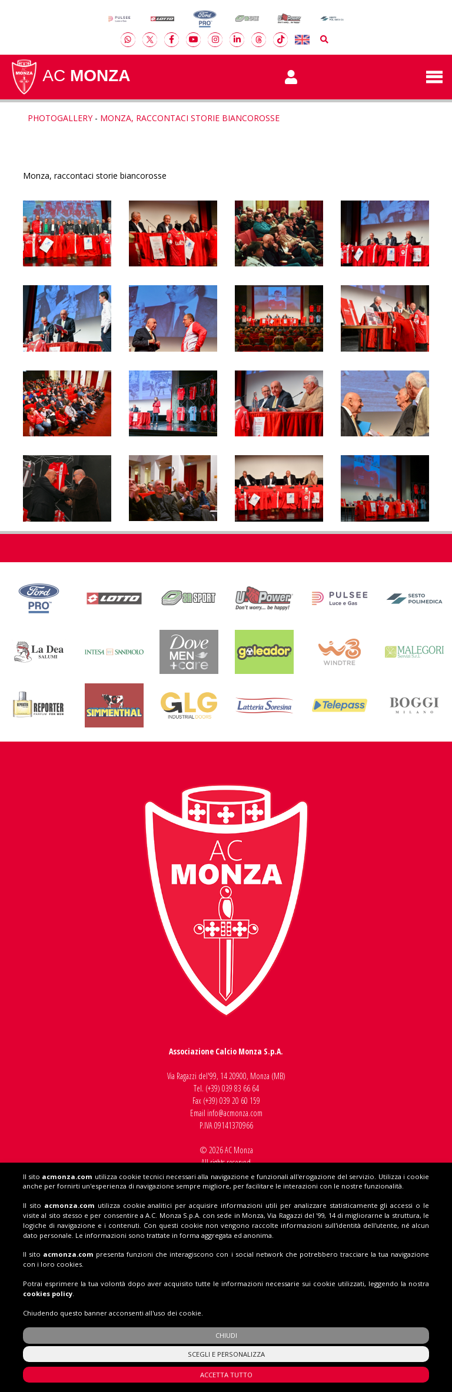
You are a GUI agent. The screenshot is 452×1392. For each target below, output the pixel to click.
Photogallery (60, 117)
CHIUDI (226, 1335)
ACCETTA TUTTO (226, 1374)
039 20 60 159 (240, 1100)
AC (70, 77)
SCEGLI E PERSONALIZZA (226, 1354)
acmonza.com (67, 1176)
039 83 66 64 (240, 1088)
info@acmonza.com (234, 1113)
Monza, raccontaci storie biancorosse (190, 117)
